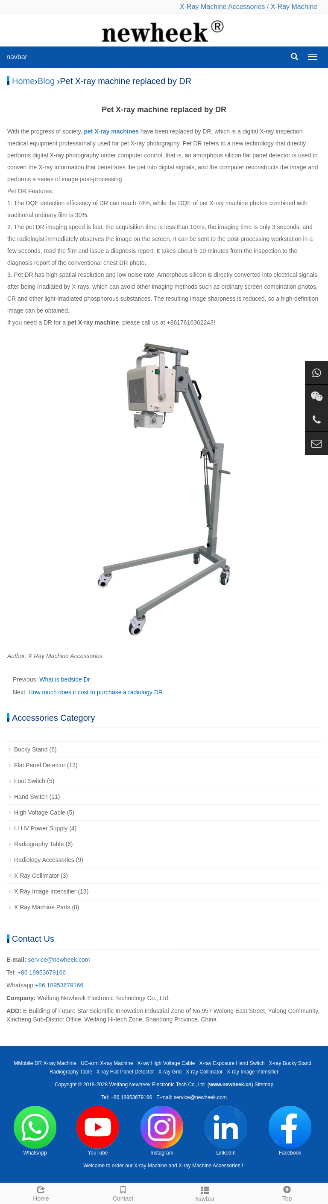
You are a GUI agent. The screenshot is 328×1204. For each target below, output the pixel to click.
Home (23, 81)
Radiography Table (39, 844)
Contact (123, 1192)
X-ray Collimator (204, 1072)
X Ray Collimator (36, 875)
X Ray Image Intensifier (45, 891)
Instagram (162, 1131)
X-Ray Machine (294, 6)
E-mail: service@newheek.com (191, 1097)
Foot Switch (29, 781)
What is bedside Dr (64, 679)
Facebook (290, 1131)
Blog (46, 81)
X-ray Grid (170, 1072)
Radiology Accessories (44, 859)
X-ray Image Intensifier (252, 1072)
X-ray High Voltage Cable (166, 1063)
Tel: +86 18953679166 (126, 1097)
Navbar (205, 1193)
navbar (16, 57)
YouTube (97, 1131)
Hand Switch (31, 796)
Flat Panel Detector (39, 765)
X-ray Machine (150, 1166)
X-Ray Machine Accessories (222, 6)
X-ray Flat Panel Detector (125, 1072)
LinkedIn (226, 1131)
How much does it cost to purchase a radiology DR (96, 692)
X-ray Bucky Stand (290, 1063)
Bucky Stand (31, 749)
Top (287, 1192)
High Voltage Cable (39, 812)
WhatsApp (35, 1131)
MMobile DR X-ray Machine (45, 1063)
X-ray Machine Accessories (209, 1166)
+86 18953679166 (41, 972)
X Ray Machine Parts (42, 907)
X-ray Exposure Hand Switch (231, 1063)
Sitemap (264, 1085)
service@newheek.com (59, 959)
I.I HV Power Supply (40, 828)
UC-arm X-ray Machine (107, 1063)
